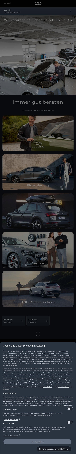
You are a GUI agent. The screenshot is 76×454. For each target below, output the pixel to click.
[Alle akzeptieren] (37, 441)
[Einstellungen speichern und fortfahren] (54, 449)
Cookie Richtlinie (47, 387)
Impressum (6, 389)
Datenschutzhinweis (63, 387)
